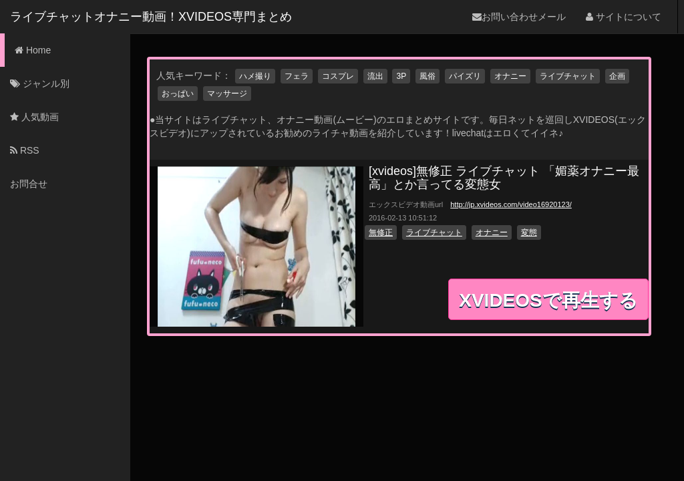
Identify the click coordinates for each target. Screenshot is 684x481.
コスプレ (338, 76)
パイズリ (465, 76)
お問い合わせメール (519, 16)
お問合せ (28, 183)
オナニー (510, 76)
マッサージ (227, 93)
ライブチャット (568, 76)
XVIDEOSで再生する (548, 300)
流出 (375, 76)
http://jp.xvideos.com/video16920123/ (511, 204)
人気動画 (34, 117)
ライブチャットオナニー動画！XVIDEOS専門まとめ (151, 16)
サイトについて (623, 16)
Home (33, 50)
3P (401, 76)
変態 (529, 232)
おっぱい (178, 93)
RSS (24, 150)
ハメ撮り (255, 76)
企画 (617, 76)
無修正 (381, 232)
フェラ (297, 76)
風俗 (427, 76)
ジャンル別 (39, 83)
